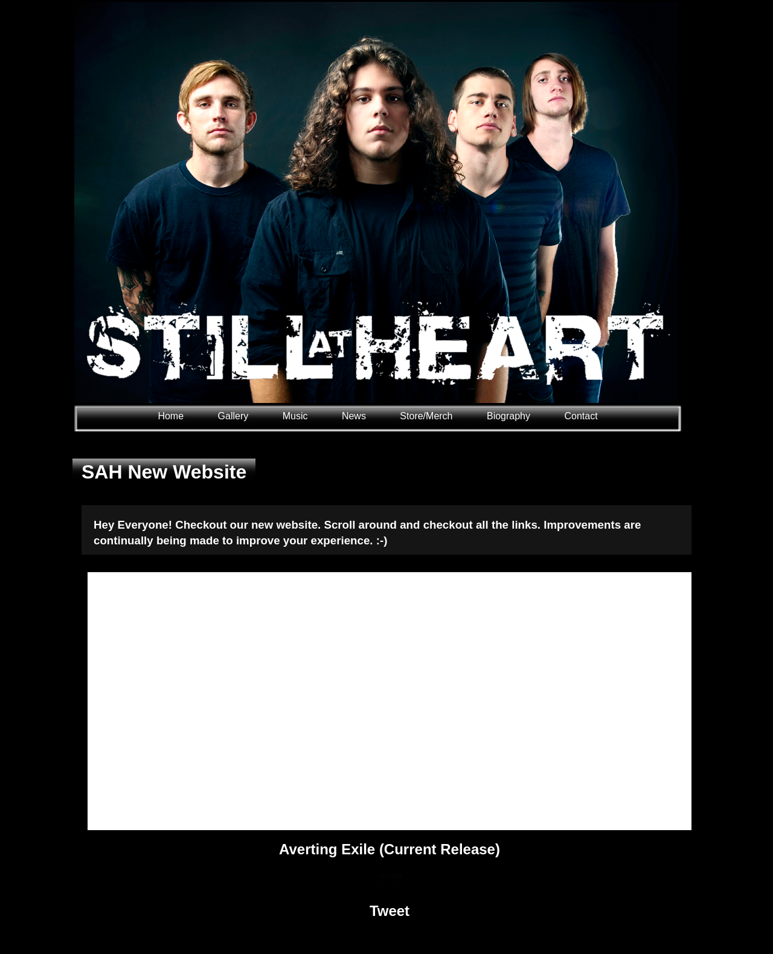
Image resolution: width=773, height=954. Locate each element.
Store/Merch (426, 416)
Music (295, 416)
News (354, 416)
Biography (508, 416)
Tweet (389, 911)
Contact (580, 416)
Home (171, 416)
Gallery (234, 416)
